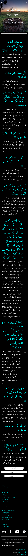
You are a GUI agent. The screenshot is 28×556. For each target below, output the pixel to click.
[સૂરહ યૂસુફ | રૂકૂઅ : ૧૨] (14, 476)
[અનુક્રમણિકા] (14, 468)
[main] (14, 16)
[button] (2, 2)
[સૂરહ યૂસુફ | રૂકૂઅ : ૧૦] (14, 472)
